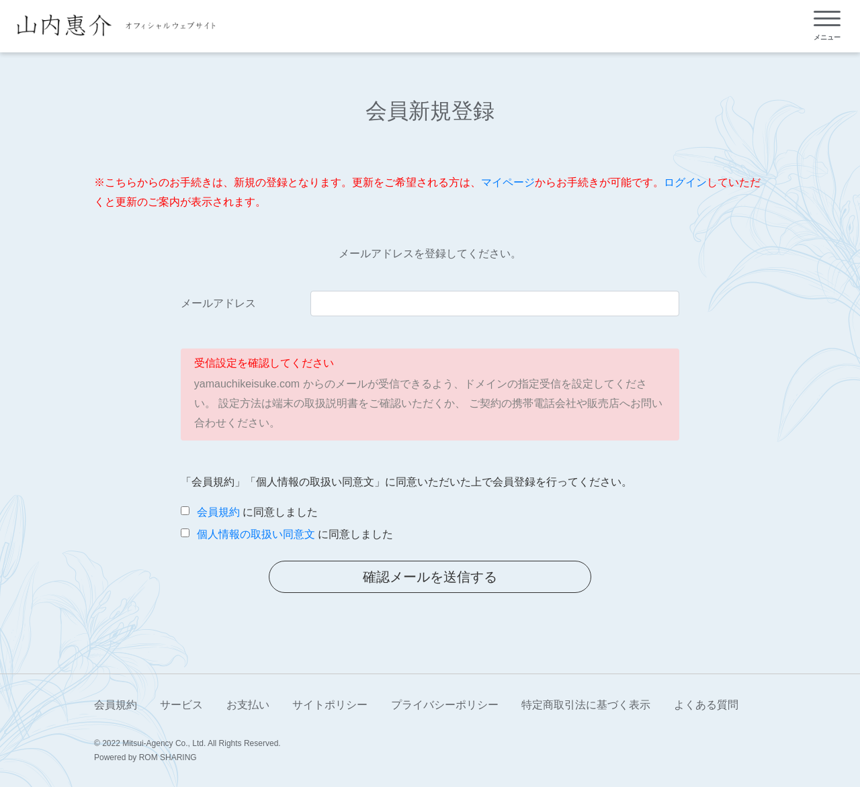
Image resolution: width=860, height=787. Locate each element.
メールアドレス (218, 303)
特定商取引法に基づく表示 (585, 704)
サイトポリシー (330, 704)
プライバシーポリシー (445, 704)
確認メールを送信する (430, 576)
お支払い (247, 704)
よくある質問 (706, 704)
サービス (181, 704)
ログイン (685, 182)
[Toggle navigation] (827, 25)
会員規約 (218, 512)
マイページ (508, 182)
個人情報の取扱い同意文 (256, 534)
